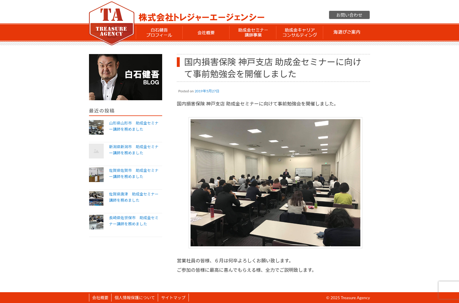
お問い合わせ (349, 15)
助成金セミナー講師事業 (253, 32)
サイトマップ (173, 297)
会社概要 (206, 32)
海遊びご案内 (346, 32)
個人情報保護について (134, 297)
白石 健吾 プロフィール (159, 32)
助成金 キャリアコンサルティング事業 (299, 32)
